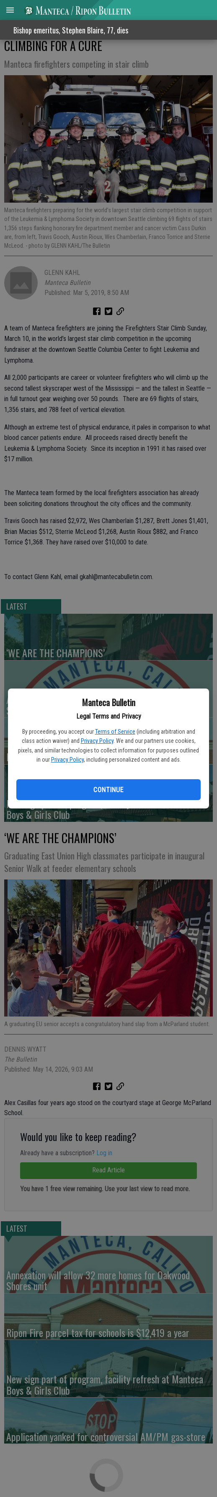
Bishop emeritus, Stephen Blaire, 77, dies (70, 30)
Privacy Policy (97, 740)
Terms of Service (115, 731)
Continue (108, 790)
